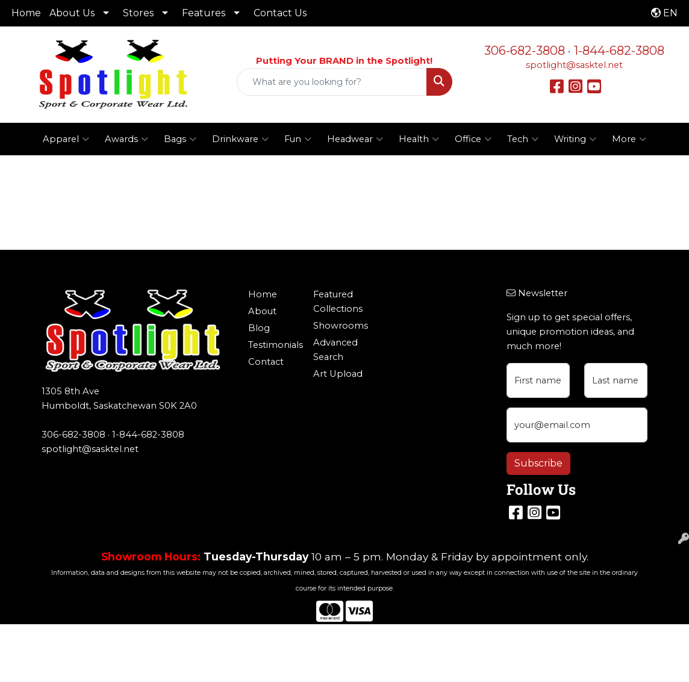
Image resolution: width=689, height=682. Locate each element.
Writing (575, 139)
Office (473, 139)
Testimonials (273, 344)
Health (419, 139)
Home (26, 13)
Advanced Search (335, 349)
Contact (266, 361)
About (262, 311)
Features (203, 13)
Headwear (355, 139)
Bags (180, 139)
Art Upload (338, 373)
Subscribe (538, 463)
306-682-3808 (524, 50)
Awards (126, 139)
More (629, 139)
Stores (138, 13)
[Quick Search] (331, 82)
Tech (522, 139)
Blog (259, 328)
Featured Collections (338, 301)
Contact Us (280, 13)
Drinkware (240, 139)
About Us (72, 13)
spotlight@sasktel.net (574, 65)
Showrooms (338, 325)
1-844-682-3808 (619, 50)
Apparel (66, 139)
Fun (297, 139)
